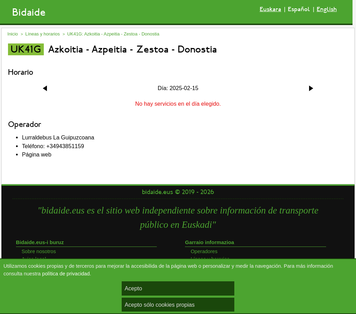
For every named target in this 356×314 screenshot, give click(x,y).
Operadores (204, 251)
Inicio (12, 34)
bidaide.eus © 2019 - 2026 (178, 192)
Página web (36, 154)
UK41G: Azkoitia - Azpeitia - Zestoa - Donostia (113, 34)
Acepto (133, 288)
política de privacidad (66, 273)
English (327, 9)
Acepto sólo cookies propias (159, 304)
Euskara (270, 9)
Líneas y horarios (42, 34)
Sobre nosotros (39, 251)
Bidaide (29, 12)
